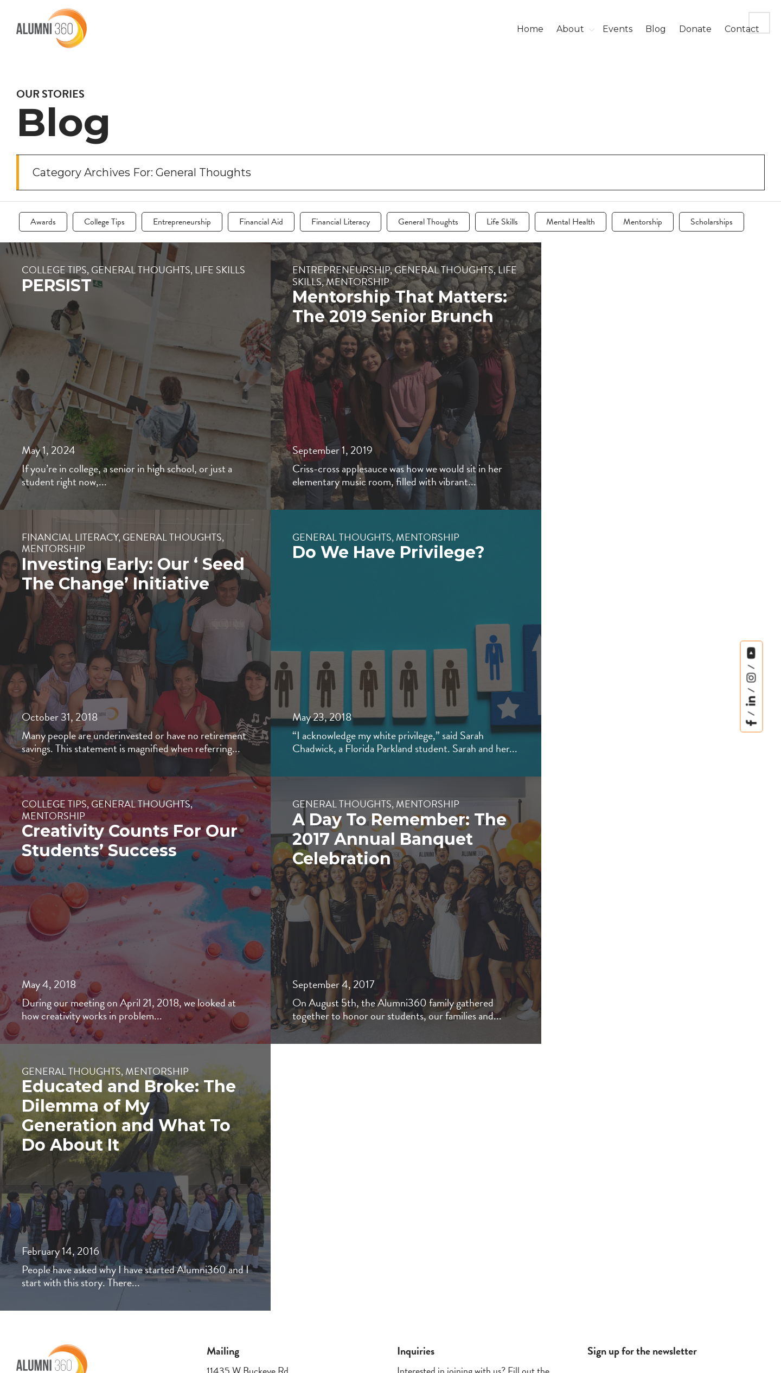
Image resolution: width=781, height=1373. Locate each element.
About (570, 29)
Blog (655, 29)
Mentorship (642, 221)
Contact (742, 29)
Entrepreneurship (182, 221)
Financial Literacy (340, 221)
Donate (695, 29)
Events (617, 29)
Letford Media (740, 1356)
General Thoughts (428, 221)
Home (530, 29)
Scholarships (711, 221)
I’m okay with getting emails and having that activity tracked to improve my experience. (642, 1290)
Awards (43, 221)
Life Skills (502, 221)
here (458, 1236)
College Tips (104, 221)
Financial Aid (261, 221)
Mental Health (570, 221)
